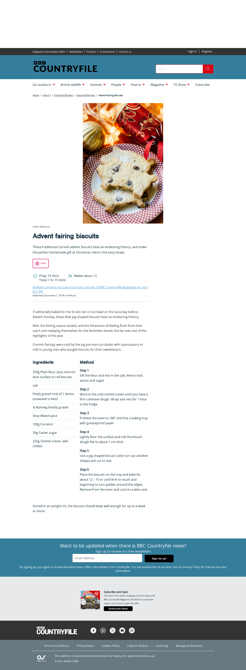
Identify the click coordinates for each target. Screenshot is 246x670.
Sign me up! (159, 558)
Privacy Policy (191, 567)
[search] (208, 69)
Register (207, 51)
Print (43, 263)
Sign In (192, 51)
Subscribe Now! (118, 608)
